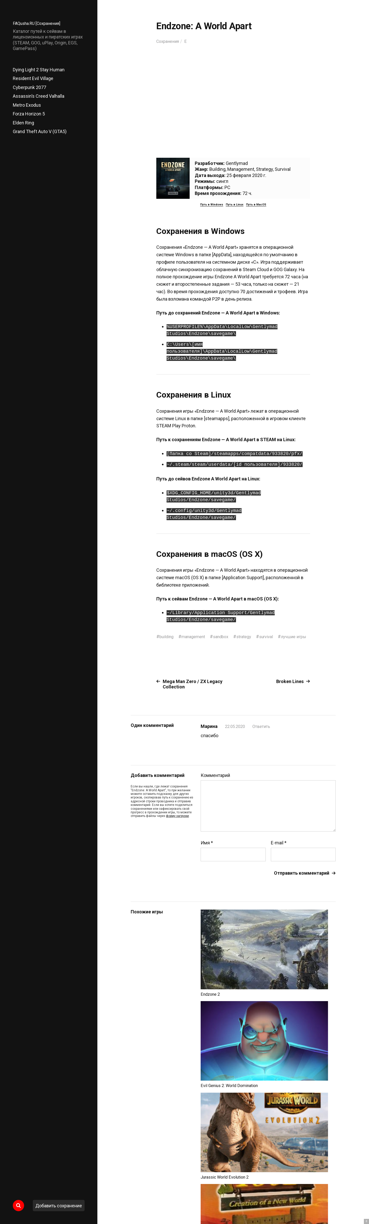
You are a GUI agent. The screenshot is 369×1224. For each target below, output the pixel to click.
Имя (207, 849)
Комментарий (215, 782)
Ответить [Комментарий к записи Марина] (264, 733)
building (167, 636)
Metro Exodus (27, 105)
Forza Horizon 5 (29, 113)
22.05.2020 (236, 733)
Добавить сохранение (58, 1205)
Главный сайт (323, 1201)
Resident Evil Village (33, 78)
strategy (252, 636)
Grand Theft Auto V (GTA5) (40, 131)
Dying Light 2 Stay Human (39, 69)
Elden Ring (23, 122)
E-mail (278, 849)
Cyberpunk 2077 (29, 87)
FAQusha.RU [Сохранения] (39, 23)
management (196, 636)
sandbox (227, 636)
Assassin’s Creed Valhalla (38, 96)
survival (276, 636)
